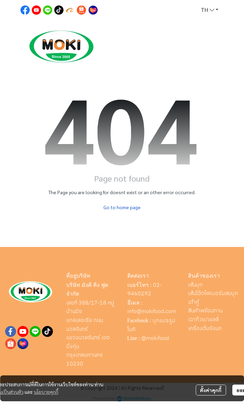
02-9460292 (144, 290)
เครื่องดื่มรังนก (205, 328)
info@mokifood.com (151, 311)
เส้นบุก (195, 285)
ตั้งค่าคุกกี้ (210, 390)
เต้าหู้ (193, 302)
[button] (209, 10)
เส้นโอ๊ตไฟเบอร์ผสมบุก (213, 293)
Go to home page (122, 207)
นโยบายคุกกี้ (46, 392)
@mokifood (155, 338)
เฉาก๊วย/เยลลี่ (203, 319)
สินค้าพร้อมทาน (205, 310)
